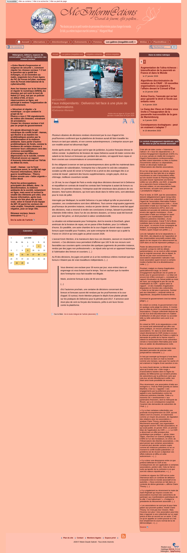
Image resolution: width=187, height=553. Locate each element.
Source (143, 527)
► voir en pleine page (27, 233)
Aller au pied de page (58, 1)
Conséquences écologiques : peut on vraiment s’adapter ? (159, 126)
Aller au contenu (25, 1)
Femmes (97, 42)
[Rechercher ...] (160, 47)
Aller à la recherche (40, 1)
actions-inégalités (112, 54)
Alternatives (40, 42)
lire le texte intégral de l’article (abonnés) (80, 314)
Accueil (23, 41)
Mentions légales (93, 538)
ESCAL (172, 549)
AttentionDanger (61, 42)
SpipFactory (175, 551)
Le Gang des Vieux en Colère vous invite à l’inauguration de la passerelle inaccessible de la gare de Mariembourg (159, 113)
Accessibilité (12, 1)
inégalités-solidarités (94, 54)
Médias (144, 42)
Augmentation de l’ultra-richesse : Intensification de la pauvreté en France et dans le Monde (159, 70)
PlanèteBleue (161, 42)
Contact (79, 538)
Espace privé (109, 538)
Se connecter (16, 47)
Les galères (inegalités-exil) (121, 42)
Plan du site (67, 538)
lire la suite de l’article (22, 220)
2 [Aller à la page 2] (144, 61)
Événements (82, 42)
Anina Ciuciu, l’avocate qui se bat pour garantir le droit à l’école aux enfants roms (159, 99)
